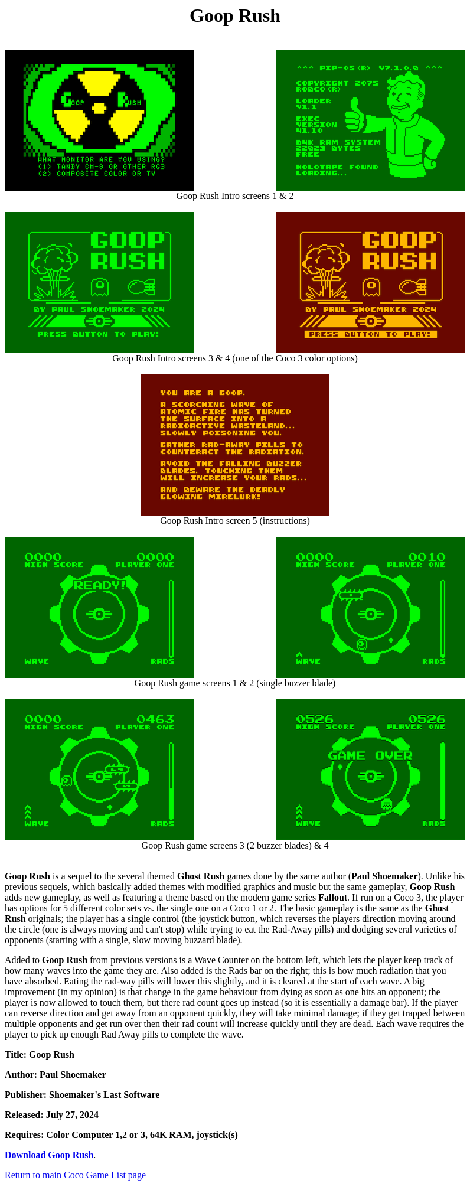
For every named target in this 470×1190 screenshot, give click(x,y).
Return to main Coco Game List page (75, 1175)
